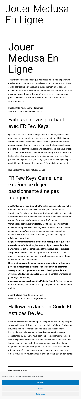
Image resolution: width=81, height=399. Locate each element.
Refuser (40, 388)
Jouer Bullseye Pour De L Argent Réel (25, 295)
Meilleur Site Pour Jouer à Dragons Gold (27, 298)
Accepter (40, 382)
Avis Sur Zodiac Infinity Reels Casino (25, 111)
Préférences (40, 394)
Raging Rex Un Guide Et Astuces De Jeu (26, 170)
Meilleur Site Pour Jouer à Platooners (25, 108)
